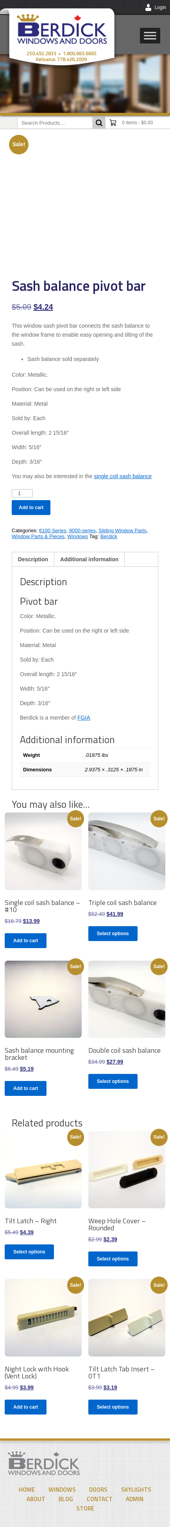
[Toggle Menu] (150, 35)
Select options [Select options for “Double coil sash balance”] (113, 1081)
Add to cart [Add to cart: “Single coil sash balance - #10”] (25, 940)
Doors (98, 1489)
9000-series (82, 530)
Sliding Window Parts (122, 530)
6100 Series (52, 530)
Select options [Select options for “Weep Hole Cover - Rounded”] (113, 1259)
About (36, 1498)
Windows (77, 536)
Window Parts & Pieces (38, 536)
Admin (134, 1498)
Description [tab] (33, 559)
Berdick (108, 536)
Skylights (136, 1489)
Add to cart (31, 507)
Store (85, 1508)
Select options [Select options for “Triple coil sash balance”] (113, 933)
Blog (66, 1498)
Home (27, 1489)
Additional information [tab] (89, 559)
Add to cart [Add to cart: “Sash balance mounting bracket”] (25, 1088)
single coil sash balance (123, 476)
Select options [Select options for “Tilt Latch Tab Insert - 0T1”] (113, 1407)
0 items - (137, 122)
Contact (100, 1498)
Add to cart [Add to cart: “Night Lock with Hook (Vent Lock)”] (25, 1407)
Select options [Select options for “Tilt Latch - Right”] (29, 1252)
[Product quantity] (22, 493)
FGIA (83, 718)
